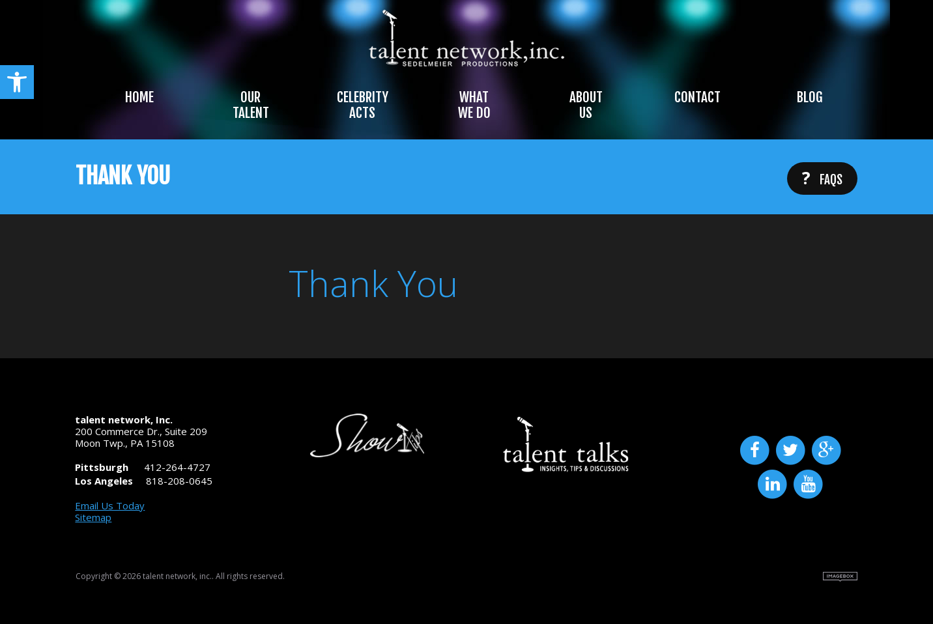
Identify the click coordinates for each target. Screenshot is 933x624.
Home (139, 97)
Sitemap (93, 517)
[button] (17, 82)
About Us (586, 105)
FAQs (822, 178)
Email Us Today (110, 505)
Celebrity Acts (362, 105)
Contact (697, 97)
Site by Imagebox (840, 577)
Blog (809, 97)
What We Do (474, 105)
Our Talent (251, 105)
